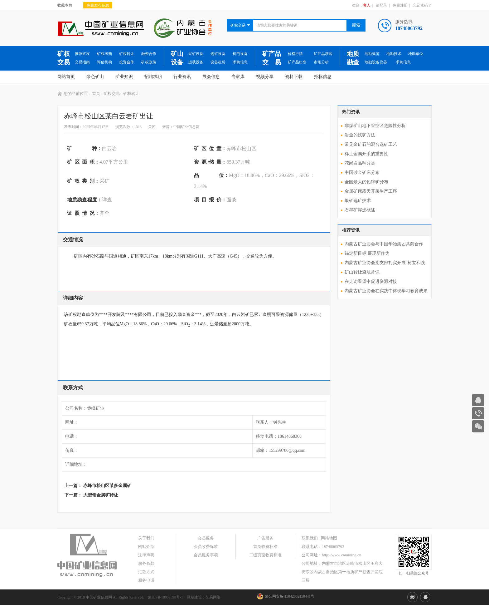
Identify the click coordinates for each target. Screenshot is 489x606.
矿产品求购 (323, 54)
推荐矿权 (82, 54)
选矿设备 (218, 54)
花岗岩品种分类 (360, 163)
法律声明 (146, 555)
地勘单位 (415, 54)
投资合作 (126, 62)
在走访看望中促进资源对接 (371, 281)
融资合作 (148, 54)
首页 (96, 93)
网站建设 (194, 597)
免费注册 (400, 5)
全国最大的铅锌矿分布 (366, 182)
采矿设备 (195, 54)
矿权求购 (104, 54)
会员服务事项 (206, 555)
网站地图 (329, 538)
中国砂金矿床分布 (362, 172)
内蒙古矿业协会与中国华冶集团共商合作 (384, 244)
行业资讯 (182, 76)
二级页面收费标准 (265, 555)
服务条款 (146, 563)
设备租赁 (218, 62)
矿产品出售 (297, 62)
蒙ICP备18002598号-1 (165, 597)
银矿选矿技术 (358, 200)
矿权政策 (148, 62)
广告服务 (265, 538)
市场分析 (321, 62)
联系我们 (310, 538)
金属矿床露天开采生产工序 (371, 191)
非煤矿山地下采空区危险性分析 (375, 125)
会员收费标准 (206, 546)
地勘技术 (393, 54)
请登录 (381, 5)
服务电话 (146, 580)
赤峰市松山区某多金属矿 (107, 485)
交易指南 (82, 62)
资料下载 (294, 76)
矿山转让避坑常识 (362, 272)
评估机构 (104, 62)
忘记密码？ (422, 5)
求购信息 (240, 62)
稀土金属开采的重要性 (366, 153)
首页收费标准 (265, 546)
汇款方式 (146, 571)
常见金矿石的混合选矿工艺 (371, 144)
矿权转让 (126, 54)
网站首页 (66, 76)
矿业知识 (124, 76)
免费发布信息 (98, 5)
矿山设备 (177, 58)
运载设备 (195, 62)
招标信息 (323, 76)
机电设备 (240, 54)
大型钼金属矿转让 (100, 495)
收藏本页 (64, 5)
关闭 (152, 127)
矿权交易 (63, 58)
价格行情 (295, 54)
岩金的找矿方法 (360, 135)
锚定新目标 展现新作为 (367, 253)
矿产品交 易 (271, 58)
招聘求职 (153, 76)
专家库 (237, 76)
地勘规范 (372, 54)
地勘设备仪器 (376, 62)
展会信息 (211, 76)
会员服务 (206, 538)
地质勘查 (353, 58)
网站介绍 (146, 546)
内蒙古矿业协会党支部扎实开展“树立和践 (385, 262)
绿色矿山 (95, 76)
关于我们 (146, 538)
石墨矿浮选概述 (360, 210)
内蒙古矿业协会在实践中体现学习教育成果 (386, 290)
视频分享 (265, 76)
